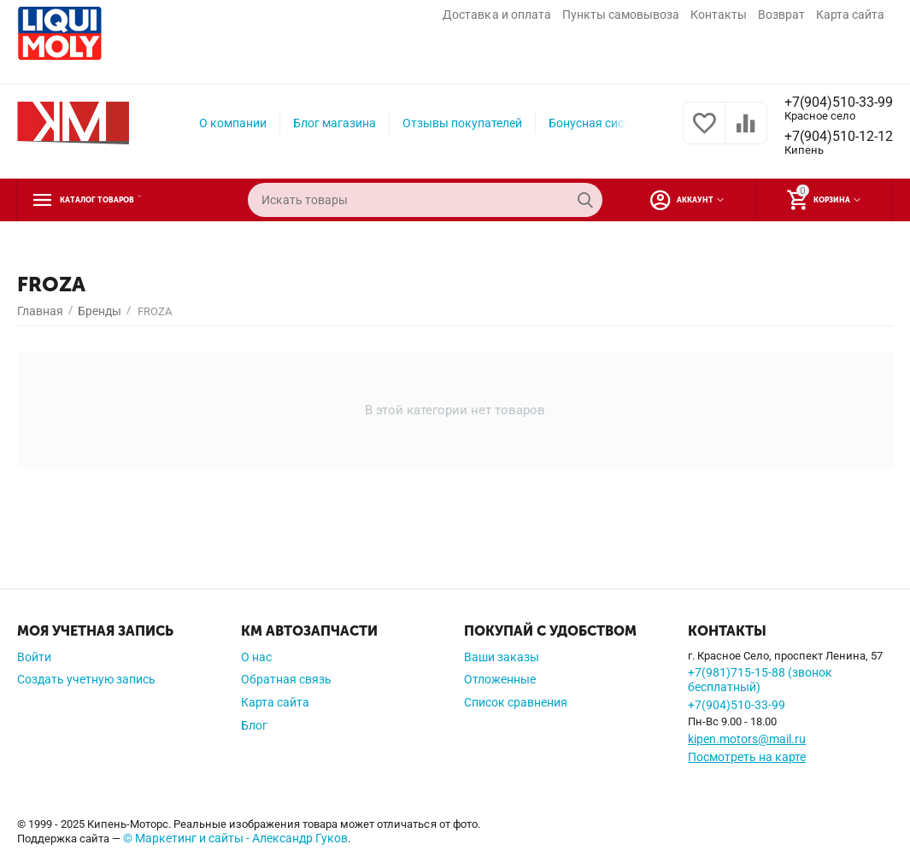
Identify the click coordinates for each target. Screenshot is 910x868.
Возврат (781, 14)
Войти (34, 657)
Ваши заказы (501, 657)
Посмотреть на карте (747, 757)
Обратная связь (286, 679)
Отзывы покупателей (455, 123)
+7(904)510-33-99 (832, 101)
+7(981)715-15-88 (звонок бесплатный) (760, 680)
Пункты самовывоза (620, 14)
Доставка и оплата (496, 14)
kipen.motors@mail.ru (747, 739)
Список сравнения (515, 702)
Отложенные (500, 679)
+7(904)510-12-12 (832, 136)
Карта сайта (850, 14)
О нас (256, 657)
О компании (226, 123)
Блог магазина (327, 123)
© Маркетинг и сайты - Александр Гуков (235, 838)
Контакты (718, 14)
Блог (254, 725)
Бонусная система (593, 123)
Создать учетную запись (86, 679)
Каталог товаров (122, 200)
